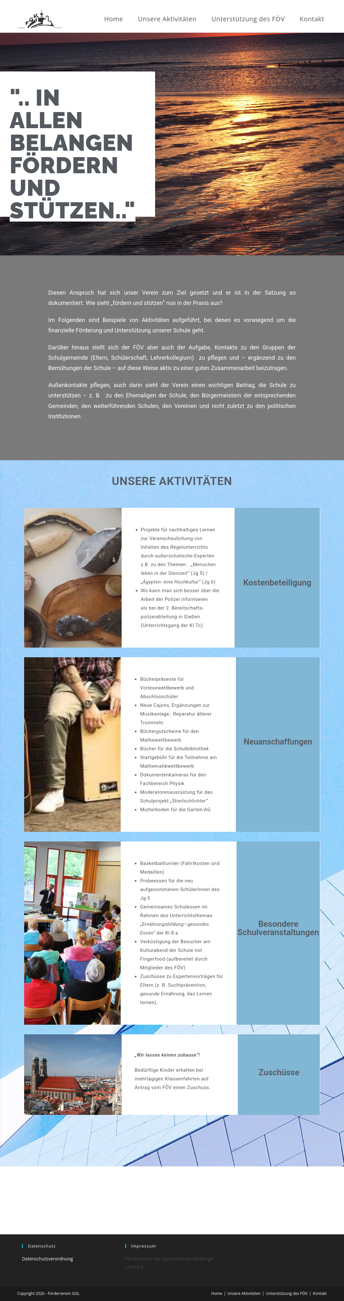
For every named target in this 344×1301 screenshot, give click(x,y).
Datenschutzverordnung (47, 1259)
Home (216, 1293)
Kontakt (320, 1293)
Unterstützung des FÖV (286, 1293)
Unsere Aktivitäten (244, 1293)
